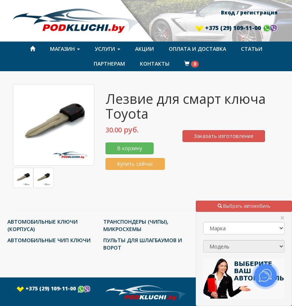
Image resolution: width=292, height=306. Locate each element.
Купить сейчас (135, 163)
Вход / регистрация (249, 12)
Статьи (251, 48)
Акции (144, 48)
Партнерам (109, 63)
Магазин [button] (65, 48)
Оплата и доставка (197, 48)
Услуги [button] (107, 48)
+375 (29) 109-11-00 (236, 28)
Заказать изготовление (224, 135)
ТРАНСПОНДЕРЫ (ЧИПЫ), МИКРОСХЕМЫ (135, 225)
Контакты (155, 63)
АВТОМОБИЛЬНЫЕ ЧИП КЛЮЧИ (49, 240)
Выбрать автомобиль (244, 206)
